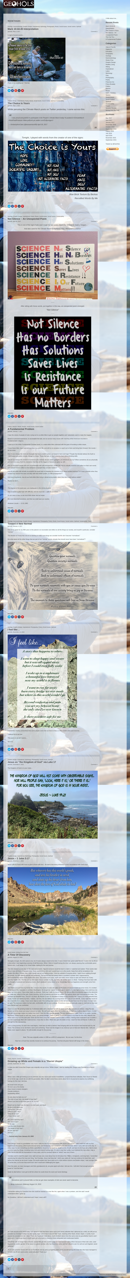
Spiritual (78, 26)
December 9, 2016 (18, 764)
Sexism (24, 426)
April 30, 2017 (42, 124)
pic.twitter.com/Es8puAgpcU (43, 120)
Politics (10, 426)
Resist (57, 26)
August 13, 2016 (17, 957)
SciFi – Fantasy (111, 93)
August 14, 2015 (35, 1184)
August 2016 (110, 131)
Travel (89, 521)
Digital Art (109, 49)
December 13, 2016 (18, 632)
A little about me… (111, 18)
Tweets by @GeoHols (113, 144)
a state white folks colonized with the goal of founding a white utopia (64, 444)
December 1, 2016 (18, 861)
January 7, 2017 (17, 431)
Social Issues (63, 26)
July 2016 (109, 133)
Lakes (108, 71)
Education (109, 51)
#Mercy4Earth (28, 120)
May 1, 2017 (16, 105)
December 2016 (111, 124)
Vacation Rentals (111, 108)
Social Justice (72, 26)
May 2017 (109, 118)
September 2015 (111, 140)
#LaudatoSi (69, 118)
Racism (15, 426)
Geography (109, 53)
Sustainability (60, 101)
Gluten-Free (109, 60)
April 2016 (109, 135)
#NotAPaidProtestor (16, 120)
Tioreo (124, 1274)
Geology (10, 26)
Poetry (27, 101)
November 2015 (111, 138)
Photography (50, 26)
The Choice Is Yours (112, 30)
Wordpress (108, 1274)
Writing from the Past (22, 952)
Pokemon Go (110, 82)
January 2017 (110, 122)
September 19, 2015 (19, 1063)
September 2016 (111, 129)
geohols (10, 31)
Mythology (43, 26)
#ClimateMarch (78, 118)
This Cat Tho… (110, 37)
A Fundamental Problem (113, 39)
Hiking (108, 66)
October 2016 (110, 127)
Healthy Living (110, 64)
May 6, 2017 (16, 31)
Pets (107, 75)
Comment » (94, 31)
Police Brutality (110, 84)
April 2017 (109, 120)
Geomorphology (17, 26)
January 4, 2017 (17, 526)
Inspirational (36, 26)
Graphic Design (27, 26)
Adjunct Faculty (111, 47)
